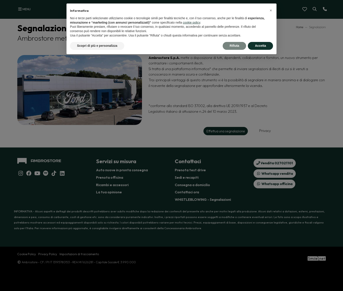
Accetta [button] (260, 45)
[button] (270, 10)
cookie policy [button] (191, 22)
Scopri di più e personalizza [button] (97, 45)
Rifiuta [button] (234, 45)
